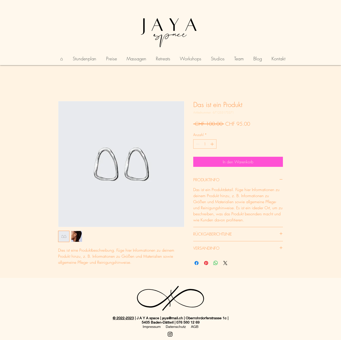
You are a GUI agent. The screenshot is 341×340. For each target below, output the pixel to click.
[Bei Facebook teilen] (196, 263)
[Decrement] (197, 144)
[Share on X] (225, 263)
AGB (195, 326)
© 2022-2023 (123, 318)
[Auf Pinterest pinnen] (206, 263)
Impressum (152, 326)
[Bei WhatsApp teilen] (216, 263)
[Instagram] (170, 334)
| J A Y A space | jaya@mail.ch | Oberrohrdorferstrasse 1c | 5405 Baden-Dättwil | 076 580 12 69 (181, 320)
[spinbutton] (204, 144)
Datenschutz (176, 326)
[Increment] (212, 144)
